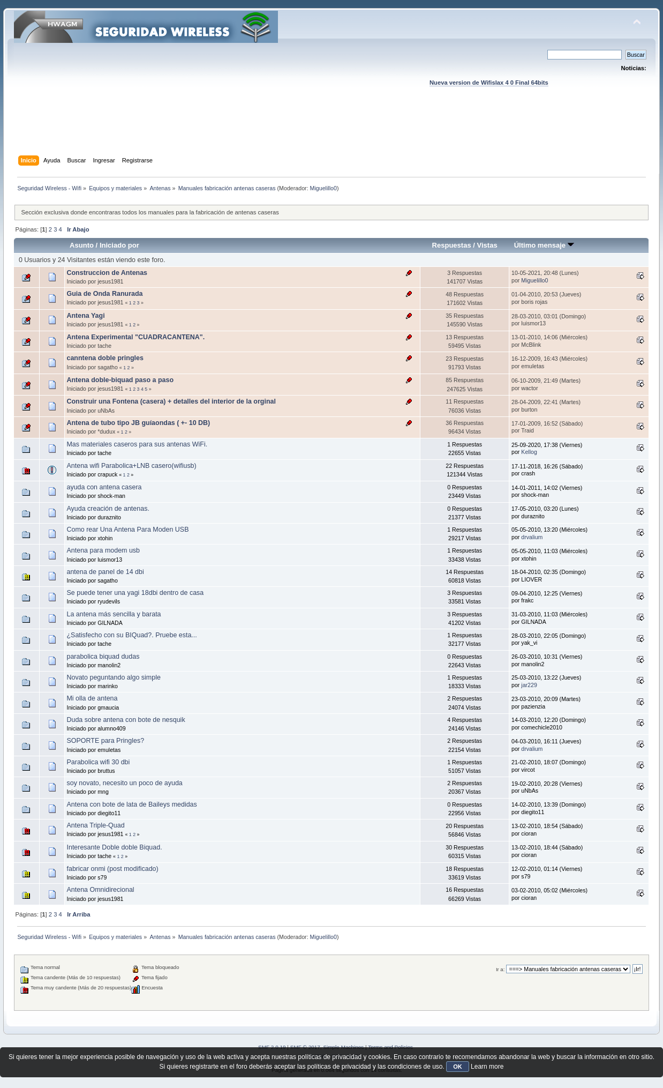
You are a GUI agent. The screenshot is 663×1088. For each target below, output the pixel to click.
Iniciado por (119, 245)
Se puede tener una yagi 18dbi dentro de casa (135, 593)
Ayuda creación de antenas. (107, 508)
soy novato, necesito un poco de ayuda (124, 783)
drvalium (532, 537)
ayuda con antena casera (103, 487)
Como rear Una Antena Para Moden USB (127, 529)
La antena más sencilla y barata (113, 614)
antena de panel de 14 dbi (105, 572)
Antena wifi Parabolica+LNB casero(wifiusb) (131, 466)
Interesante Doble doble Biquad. (114, 847)
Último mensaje (544, 245)
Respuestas (451, 245)
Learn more (487, 1066)
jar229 (529, 685)
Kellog (529, 452)
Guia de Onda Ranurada (104, 293)
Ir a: (500, 969)
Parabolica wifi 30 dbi (98, 762)
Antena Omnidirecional (100, 889)
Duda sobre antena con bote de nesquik (125, 720)
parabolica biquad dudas (102, 656)
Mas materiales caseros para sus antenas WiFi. (136, 444)
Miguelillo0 (323, 188)
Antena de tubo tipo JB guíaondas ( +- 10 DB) (138, 423)
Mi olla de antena (91, 698)
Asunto (82, 245)
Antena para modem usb (103, 550)
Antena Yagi (85, 315)
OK (457, 1066)
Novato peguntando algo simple (113, 677)
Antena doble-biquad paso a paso (120, 380)
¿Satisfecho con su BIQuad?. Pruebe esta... (131, 635)
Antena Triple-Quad (95, 825)
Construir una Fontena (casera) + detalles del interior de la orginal (170, 401)
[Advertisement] (331, 131)
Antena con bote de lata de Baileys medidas (131, 804)
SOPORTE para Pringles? (105, 740)
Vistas (487, 245)
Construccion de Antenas (106, 273)
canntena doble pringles (104, 358)
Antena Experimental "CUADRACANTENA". (135, 337)
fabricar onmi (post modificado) (112, 869)
